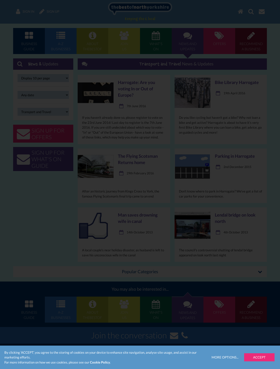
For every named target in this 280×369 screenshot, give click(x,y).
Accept (259, 357)
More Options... (225, 357)
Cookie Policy (100, 362)
